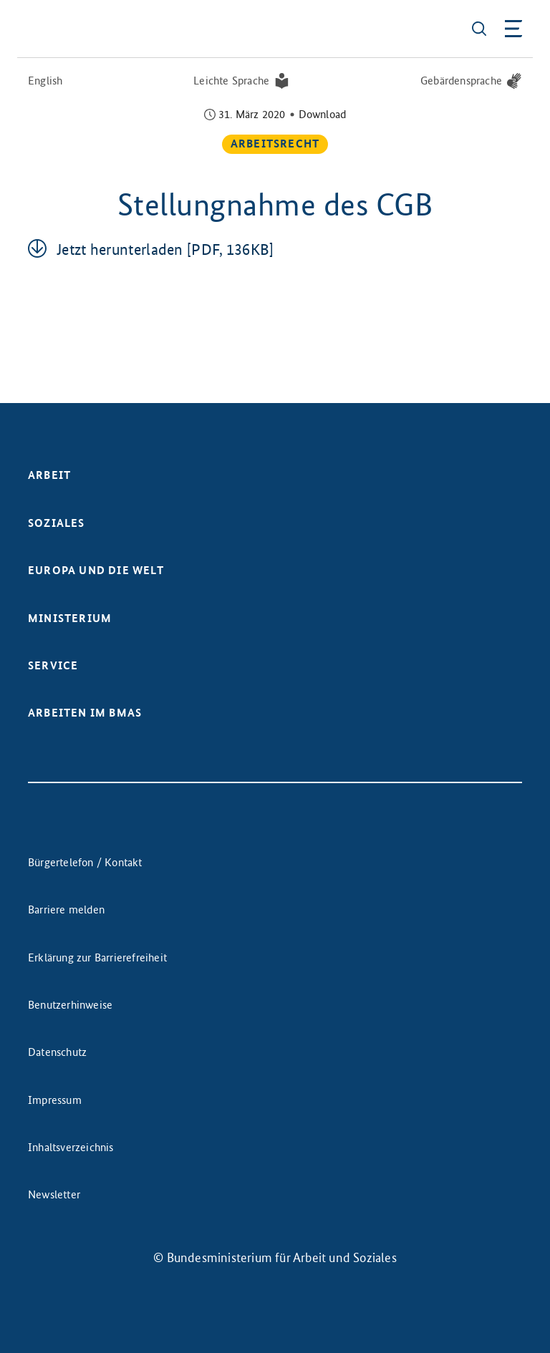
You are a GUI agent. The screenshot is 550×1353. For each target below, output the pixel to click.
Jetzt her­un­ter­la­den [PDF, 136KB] (165, 249)
